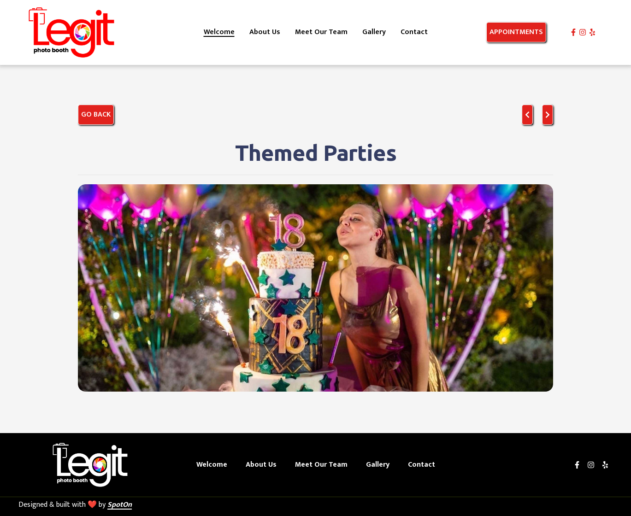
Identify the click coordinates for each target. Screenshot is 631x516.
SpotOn (119, 504)
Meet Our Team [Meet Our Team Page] (321, 32)
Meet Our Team (324, 464)
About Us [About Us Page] (264, 32)
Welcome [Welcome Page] (219, 32)
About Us (264, 464)
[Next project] (547, 115)
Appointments (516, 32)
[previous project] (527, 115)
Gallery (380, 464)
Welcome (214, 464)
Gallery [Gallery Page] (374, 32)
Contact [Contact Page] (414, 32)
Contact (424, 464)
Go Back (96, 114)
